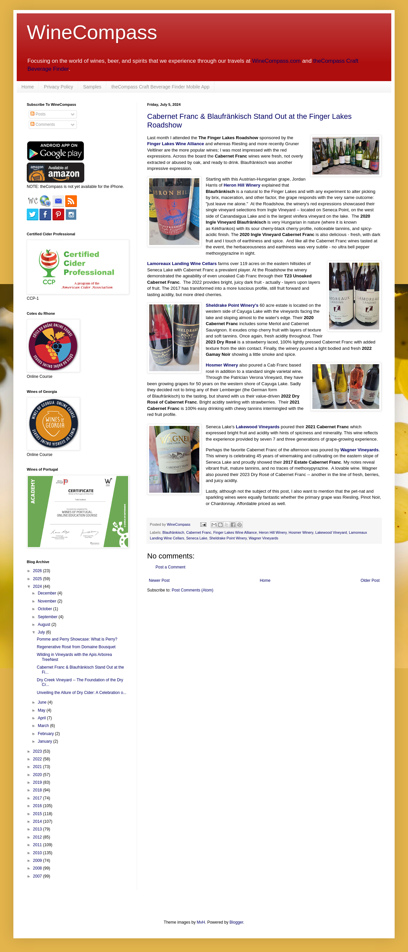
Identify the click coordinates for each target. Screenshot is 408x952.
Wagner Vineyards (359, 449)
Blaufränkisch (173, 532)
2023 (38, 751)
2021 (38, 766)
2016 (38, 805)
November (48, 601)
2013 (38, 829)
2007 (38, 876)
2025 (38, 578)
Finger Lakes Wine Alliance (235, 532)
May (42, 710)
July (42, 632)
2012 (38, 837)
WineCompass (92, 32)
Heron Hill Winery (273, 532)
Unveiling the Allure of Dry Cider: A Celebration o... (81, 692)
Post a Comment (170, 567)
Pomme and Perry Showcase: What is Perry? (77, 639)
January (45, 741)
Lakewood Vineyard (331, 532)
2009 (38, 860)
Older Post (370, 580)
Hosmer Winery (301, 532)
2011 (38, 845)
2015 (38, 813)
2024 (38, 586)
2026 (38, 570)
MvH (201, 922)
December (48, 593)
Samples (92, 86)
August (45, 624)
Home (27, 86)
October (45, 609)
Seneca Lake (196, 538)
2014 (38, 821)
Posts (37, 114)
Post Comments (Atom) (192, 590)
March (44, 725)
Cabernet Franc (198, 532)
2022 (38, 759)
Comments (42, 124)
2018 (38, 790)
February (46, 733)
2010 (38, 853)
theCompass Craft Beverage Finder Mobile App (160, 86)
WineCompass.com (276, 61)
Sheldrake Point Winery (228, 538)
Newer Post (159, 580)
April (42, 718)
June (42, 702)
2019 (38, 782)
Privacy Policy (58, 86)
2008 (38, 868)
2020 (38, 774)
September (48, 617)
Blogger (236, 922)
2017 (38, 798)
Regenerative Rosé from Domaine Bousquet (76, 647)
